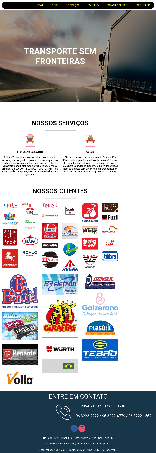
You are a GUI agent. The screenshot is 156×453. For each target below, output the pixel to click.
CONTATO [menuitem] (93, 5)
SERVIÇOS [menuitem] (74, 5)
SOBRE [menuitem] (56, 5)
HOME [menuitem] (40, 5)
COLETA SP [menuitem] (143, 5)
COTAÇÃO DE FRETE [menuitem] (118, 5)
